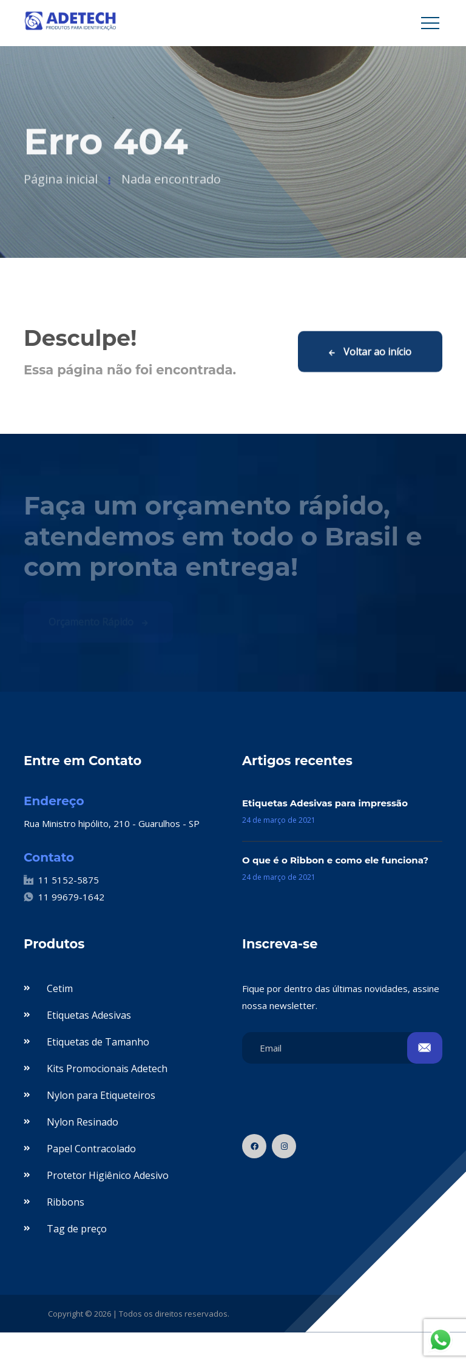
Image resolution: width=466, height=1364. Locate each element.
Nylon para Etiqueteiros (101, 1095)
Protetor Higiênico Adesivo (108, 1175)
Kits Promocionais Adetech (107, 1068)
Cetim (60, 988)
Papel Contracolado (91, 1148)
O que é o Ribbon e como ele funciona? (335, 860)
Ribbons (65, 1202)
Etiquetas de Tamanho (98, 1041)
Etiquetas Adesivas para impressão (325, 803)
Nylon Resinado (82, 1122)
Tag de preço (77, 1228)
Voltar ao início (370, 352)
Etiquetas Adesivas (89, 1015)
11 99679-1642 (64, 897)
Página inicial (61, 181)
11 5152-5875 (61, 880)
